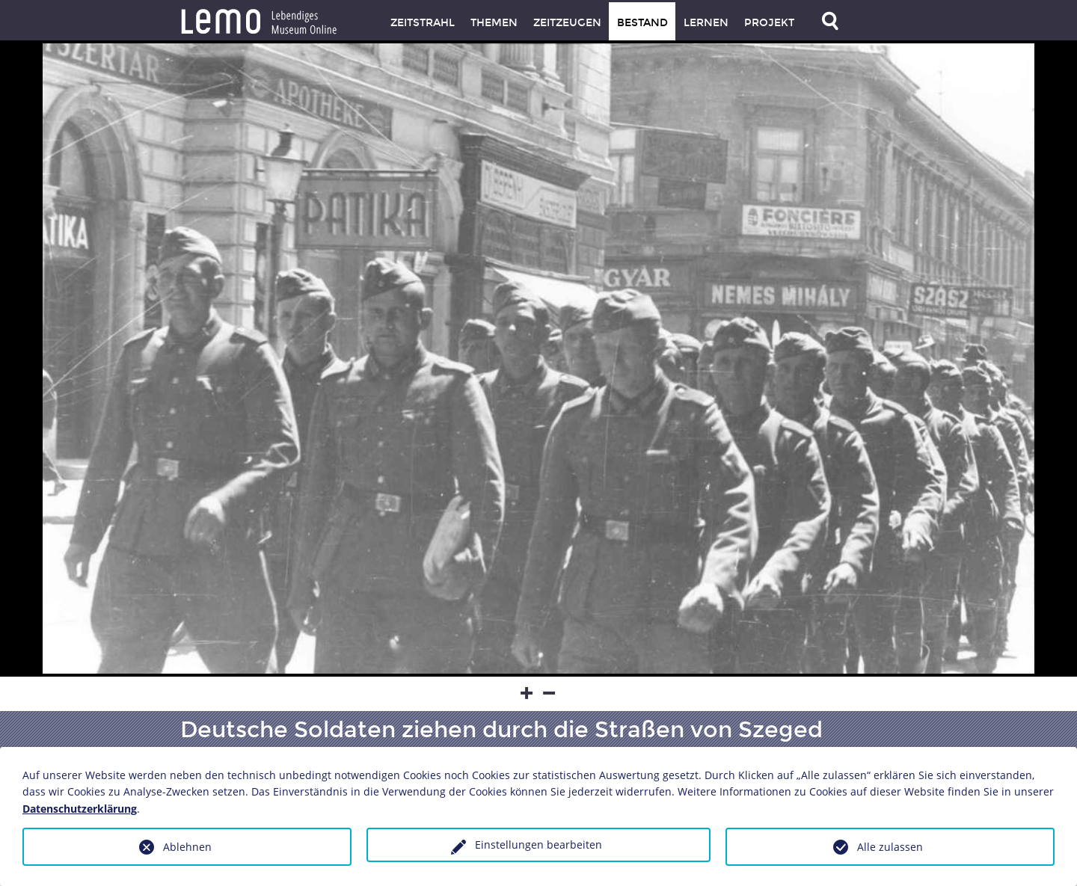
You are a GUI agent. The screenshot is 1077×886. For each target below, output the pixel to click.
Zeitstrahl (422, 22)
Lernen (706, 22)
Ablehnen (187, 847)
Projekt (769, 22)
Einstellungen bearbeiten (538, 844)
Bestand (642, 22)
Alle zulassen (890, 847)
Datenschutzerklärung (79, 809)
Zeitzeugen (567, 22)
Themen (494, 22)
